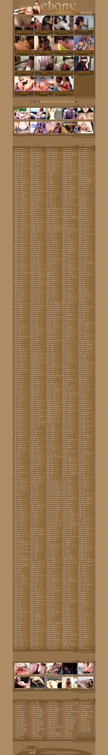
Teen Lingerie (83, 451)
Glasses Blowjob (52, 311)
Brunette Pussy (36, 296)
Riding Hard (82, 174)
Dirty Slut (34, 557)
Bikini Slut (18, 594)
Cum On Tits (34, 497)
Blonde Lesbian (36, 199)
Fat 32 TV (52, 729)
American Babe (19, 292)
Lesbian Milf (67, 156)
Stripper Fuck (83, 350)
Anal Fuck (18, 315)
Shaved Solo (82, 226)
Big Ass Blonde (20, 515)
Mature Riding (67, 288)
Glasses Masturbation (54, 317)
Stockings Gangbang (85, 344)
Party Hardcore (68, 480)
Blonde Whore (35, 220)
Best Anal (18, 495)
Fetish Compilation (53, 216)
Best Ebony (18, 501)
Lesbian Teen (67, 195)
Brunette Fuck (35, 280)
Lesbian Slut (67, 181)
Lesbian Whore (67, 203)
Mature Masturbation (69, 276)
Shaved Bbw (82, 205)
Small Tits (82, 288)
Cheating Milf (35, 364)
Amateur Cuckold (20, 201)
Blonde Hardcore (36, 197)
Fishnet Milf (51, 251)
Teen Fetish (82, 433)
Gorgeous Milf (51, 329)
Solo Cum (81, 302)
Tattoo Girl (82, 385)
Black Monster (19, 633)
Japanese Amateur (52, 526)
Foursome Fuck (51, 261)
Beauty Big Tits (20, 480)
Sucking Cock (83, 367)
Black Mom (18, 631)
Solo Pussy (82, 313)
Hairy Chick (50, 356)
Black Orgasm (19, 635)
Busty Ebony (34, 334)
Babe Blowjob (19, 414)
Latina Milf (50, 592)
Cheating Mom (35, 365)
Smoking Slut (83, 300)
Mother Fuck (66, 408)
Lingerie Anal (67, 210)
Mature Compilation (69, 249)
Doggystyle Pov (36, 567)
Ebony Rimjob (35, 645)
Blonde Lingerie (36, 201)
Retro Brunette (84, 152)
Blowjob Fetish (36, 224)
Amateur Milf (19, 232)
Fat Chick (50, 187)
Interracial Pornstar (54, 521)
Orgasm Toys (66, 453)
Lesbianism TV (69, 719)
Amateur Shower (20, 251)
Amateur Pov (18, 245)
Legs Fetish (50, 616)
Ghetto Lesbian (52, 294)
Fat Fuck (49, 189)
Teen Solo (82, 474)
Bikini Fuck (18, 592)
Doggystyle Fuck (36, 565)
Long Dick (66, 220)
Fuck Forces (69, 133)
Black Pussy (18, 647)
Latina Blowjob (52, 575)
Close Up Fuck (35, 420)
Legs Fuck (50, 618)
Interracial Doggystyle (54, 497)
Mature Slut (66, 290)
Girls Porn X (85, 721)
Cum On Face (34, 492)
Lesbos (67, 731)
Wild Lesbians (83, 604)
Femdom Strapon (52, 214)
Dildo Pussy (34, 540)
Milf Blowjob (67, 311)
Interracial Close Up (54, 490)
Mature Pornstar (68, 284)
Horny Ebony (50, 435)
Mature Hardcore (68, 267)
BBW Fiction (52, 717)
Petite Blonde (67, 488)
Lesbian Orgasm (68, 162)
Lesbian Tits (67, 199)
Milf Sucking (67, 358)
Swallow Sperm (83, 379)
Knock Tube (36, 707)
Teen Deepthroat (84, 422)
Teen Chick (82, 410)
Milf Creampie (67, 315)
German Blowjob (52, 280)
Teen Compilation (84, 412)
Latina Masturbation (53, 590)
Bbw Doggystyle (20, 435)
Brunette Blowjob (36, 269)
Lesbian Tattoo (68, 193)
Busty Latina (35, 338)
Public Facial (67, 577)
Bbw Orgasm (18, 453)
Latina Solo (50, 606)
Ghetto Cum (50, 292)
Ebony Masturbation (37, 629)
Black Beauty (19, 606)
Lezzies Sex (68, 735)
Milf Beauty (66, 307)
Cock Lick (34, 429)
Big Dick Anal (19, 555)
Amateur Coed (19, 191)
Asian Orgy (18, 379)
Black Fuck (18, 619)
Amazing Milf (19, 288)
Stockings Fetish (84, 342)
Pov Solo (65, 554)
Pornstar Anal (67, 509)
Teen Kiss (82, 449)
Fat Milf (49, 197)
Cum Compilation (36, 482)
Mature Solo (66, 292)
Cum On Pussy (35, 495)
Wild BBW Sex (85, 715)
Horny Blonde (51, 428)
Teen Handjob (83, 447)
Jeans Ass (50, 542)
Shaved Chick (83, 214)
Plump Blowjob (67, 503)
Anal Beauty (18, 300)
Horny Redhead (51, 449)
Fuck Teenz (68, 707)
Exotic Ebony (51, 160)
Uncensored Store (54, 674)
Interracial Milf (52, 511)
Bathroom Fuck (19, 426)
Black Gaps (36, 727)
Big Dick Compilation (22, 559)
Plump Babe (66, 501)
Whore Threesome (84, 588)
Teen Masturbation (85, 453)
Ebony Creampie (36, 602)
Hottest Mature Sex (71, 717)
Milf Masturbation (69, 334)
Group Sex (50, 342)
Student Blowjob (84, 352)
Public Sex (66, 583)
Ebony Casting (35, 594)
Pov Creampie (67, 542)
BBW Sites (52, 723)
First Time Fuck (52, 245)
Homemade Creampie (53, 406)
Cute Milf (34, 524)
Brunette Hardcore (37, 282)
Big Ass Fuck (19, 523)
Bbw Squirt (18, 464)
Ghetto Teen (50, 298)
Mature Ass (66, 236)
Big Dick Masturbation (22, 565)
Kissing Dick (51, 569)
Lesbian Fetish (52, 645)
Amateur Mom (18, 234)
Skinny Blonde (83, 251)
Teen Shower (82, 470)
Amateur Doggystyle (21, 210)
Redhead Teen (67, 643)
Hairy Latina (51, 362)
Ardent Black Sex (38, 723)
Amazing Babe (19, 280)
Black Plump (18, 639)
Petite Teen (66, 495)
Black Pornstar (20, 641)
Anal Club (18, 302)
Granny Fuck (50, 333)
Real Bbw (65, 606)
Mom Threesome (67, 387)
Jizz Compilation (52, 546)
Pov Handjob (66, 544)
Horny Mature (51, 439)
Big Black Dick (20, 534)
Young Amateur (83, 616)
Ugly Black (82, 524)
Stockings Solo (84, 346)
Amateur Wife (19, 278)
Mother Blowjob (68, 404)
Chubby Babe (34, 379)
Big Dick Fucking (20, 563)
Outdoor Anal (67, 457)
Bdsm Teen (18, 476)
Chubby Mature (35, 391)
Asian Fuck (18, 362)
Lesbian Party (67, 168)
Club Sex (33, 428)
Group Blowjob (51, 336)
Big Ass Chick (19, 519)
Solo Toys (82, 317)
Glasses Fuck (51, 315)
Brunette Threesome (37, 305)
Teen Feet (82, 431)
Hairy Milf (50, 369)
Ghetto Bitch (51, 288)
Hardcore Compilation (54, 389)
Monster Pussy (67, 398)
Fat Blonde (50, 183)
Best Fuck (18, 503)
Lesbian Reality (68, 176)
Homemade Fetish (52, 410)
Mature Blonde (67, 243)
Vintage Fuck (83, 544)
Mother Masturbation (69, 410)
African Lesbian (20, 162)
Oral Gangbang (67, 447)
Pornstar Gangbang (69, 523)
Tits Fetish (82, 521)
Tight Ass (82, 511)
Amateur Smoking (20, 253)
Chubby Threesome (36, 400)
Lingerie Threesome (69, 216)
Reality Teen (67, 621)
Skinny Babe (82, 247)
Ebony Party (34, 641)
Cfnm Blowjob (35, 356)
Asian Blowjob (19, 350)
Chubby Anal (34, 377)
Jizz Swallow (51, 552)
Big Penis (18, 571)
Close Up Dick (35, 418)
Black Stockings (36, 156)
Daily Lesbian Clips (55, 727)
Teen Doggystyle (84, 426)
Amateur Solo (19, 255)
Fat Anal (49, 176)
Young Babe (82, 621)
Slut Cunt (82, 280)
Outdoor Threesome (69, 472)
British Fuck (35, 257)
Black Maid (18, 625)
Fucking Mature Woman (72, 704)
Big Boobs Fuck (20, 536)
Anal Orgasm (18, 319)
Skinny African (84, 241)
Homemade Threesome (53, 422)
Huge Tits (50, 476)
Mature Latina (67, 271)
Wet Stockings (83, 573)
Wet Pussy (82, 571)
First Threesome (52, 241)
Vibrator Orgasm (84, 534)
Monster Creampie (68, 395)
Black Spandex (35, 152)
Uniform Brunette (84, 528)
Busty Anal (34, 319)
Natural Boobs (67, 420)
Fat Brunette (51, 185)
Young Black (82, 625)
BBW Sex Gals (53, 719)
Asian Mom (18, 375)
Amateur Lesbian (20, 230)
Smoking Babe (83, 290)
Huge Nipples (51, 472)
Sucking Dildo (83, 371)
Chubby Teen (34, 398)
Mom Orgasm (66, 381)
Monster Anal (67, 389)
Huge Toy (49, 478)
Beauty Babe (18, 478)
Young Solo (82, 645)
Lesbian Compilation (53, 633)
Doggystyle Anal (36, 563)
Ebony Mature (35, 631)
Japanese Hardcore (53, 536)
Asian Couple (19, 354)
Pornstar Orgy (67, 528)
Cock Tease (34, 433)
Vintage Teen (83, 557)
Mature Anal (66, 234)
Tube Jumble (38, 674)
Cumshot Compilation (37, 505)
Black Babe (18, 602)
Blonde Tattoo (35, 216)
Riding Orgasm (83, 176)
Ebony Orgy (34, 639)
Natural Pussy (67, 424)
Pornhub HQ (54, 133)
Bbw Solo (17, 462)
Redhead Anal (67, 623)
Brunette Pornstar (37, 292)
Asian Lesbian (19, 367)
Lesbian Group (51, 649)
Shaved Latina (83, 218)
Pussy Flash (66, 588)
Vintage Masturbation (86, 548)
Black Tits (34, 166)
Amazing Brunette (20, 282)
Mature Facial (67, 253)
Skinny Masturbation (85, 263)
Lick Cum (65, 207)
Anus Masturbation (21, 336)
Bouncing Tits (35, 241)
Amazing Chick (19, 284)
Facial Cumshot (52, 168)
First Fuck (50, 238)
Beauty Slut (18, 493)
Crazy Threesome (36, 476)
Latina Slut (50, 604)
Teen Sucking (83, 482)
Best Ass (17, 497)
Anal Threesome (20, 331)
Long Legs (66, 222)
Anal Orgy (18, 321)
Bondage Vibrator (36, 232)
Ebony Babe (34, 585)
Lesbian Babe (51, 625)
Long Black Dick (68, 218)
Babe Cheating (19, 418)
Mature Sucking (68, 296)
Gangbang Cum (51, 274)
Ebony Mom (34, 635)
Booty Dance (34, 238)
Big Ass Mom (18, 528)
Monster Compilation (69, 393)
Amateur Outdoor (20, 243)
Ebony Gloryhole (36, 618)
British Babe (35, 255)
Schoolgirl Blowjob (85, 179)
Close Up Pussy (36, 426)
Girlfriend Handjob (53, 307)
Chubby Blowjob (36, 383)
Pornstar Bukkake (68, 515)
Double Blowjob (36, 571)
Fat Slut (49, 203)
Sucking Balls (83, 360)
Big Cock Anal (19, 540)
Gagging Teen (51, 272)
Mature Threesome (68, 298)
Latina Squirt (51, 608)
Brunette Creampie (37, 274)
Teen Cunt (82, 418)
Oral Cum (65, 443)
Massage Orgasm (68, 228)
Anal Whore (18, 334)
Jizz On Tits (51, 550)
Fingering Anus (52, 224)
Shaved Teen (82, 228)
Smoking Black (83, 292)
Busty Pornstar (36, 346)
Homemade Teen (51, 420)
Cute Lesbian (35, 523)
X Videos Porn (85, 725)
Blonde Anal (34, 177)
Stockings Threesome (85, 348)
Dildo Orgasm (35, 538)
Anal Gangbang (19, 317)
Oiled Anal (66, 433)
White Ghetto (83, 575)
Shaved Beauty (83, 207)
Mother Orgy (66, 414)
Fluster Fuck (22, 133)
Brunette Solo (35, 300)
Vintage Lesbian (84, 546)
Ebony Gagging (35, 614)
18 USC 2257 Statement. (59, 754)
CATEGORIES (66, 101)
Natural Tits (67, 428)
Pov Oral (65, 548)
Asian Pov (18, 383)
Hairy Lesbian (51, 364)
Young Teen (82, 647)
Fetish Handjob (52, 220)
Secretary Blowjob (85, 181)
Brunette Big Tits (37, 265)
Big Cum (17, 554)
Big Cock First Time (21, 548)
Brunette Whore (36, 307)
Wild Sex (81, 608)
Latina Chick (51, 577)
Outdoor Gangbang (68, 464)
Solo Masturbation (85, 307)
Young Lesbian (83, 641)
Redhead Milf (67, 637)
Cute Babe (34, 513)
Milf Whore (66, 365)
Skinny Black (83, 249)
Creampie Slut (35, 480)
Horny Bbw (50, 426)
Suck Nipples (83, 356)
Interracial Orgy (52, 517)
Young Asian (82, 619)
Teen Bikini (82, 402)
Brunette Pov (35, 294)
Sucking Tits (83, 375)
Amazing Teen (19, 290)
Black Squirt (35, 154)
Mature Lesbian (68, 272)
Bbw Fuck (17, 439)
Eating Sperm (35, 579)
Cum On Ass (34, 490)
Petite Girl (66, 492)
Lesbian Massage (68, 152)
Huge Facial (50, 470)
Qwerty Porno (22, 674)
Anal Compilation (20, 303)
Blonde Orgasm (35, 207)
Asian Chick (18, 352)
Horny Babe (50, 424)
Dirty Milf (34, 555)
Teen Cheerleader (84, 408)
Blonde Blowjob (36, 185)
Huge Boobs (50, 460)
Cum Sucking (34, 499)
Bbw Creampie (19, 433)
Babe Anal (18, 412)
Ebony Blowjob (35, 590)
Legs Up (49, 619)
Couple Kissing (36, 462)
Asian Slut (18, 389)
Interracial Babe (52, 482)
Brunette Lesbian (36, 284)
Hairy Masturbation (53, 365)
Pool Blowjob (67, 507)
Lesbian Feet (51, 643)
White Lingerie (84, 577)
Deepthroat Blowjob (37, 530)
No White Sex (53, 715)
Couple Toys (34, 468)
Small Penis (82, 286)
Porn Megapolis (86, 707)
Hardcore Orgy (51, 397)
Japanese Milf (51, 538)
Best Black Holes (38, 725)
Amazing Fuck (19, 286)
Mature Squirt (67, 294)
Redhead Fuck (67, 631)
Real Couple (66, 614)
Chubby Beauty (35, 381)
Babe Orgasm (18, 422)
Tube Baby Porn (38, 721)
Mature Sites (85, 704)
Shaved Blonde (83, 210)
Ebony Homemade (36, 619)
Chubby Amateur (36, 375)
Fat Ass (49, 177)
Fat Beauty (50, 181)
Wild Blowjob (83, 602)
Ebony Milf (34, 633)
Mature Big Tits (68, 241)
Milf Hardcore (67, 331)
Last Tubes (38, 133)
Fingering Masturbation (54, 228)
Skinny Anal (82, 245)
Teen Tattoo (82, 486)
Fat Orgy (49, 201)
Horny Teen (50, 451)
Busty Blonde (35, 327)
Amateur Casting (20, 183)
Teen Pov (81, 464)
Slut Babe (82, 278)
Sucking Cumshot (84, 369)
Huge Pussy (50, 474)
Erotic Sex (50, 158)
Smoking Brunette (84, 296)
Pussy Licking (67, 594)
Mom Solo (65, 383)
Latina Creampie (52, 579)
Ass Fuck (17, 402)
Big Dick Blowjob (20, 557)
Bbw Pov (17, 459)
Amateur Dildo (19, 208)
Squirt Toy (82, 338)
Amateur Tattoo (20, 269)
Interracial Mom (52, 513)
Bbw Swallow (18, 468)
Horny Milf (50, 441)
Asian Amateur (19, 338)
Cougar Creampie (36, 447)
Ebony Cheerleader (37, 596)
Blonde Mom (34, 205)
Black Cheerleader (21, 612)
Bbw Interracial (20, 441)
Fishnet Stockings (53, 253)
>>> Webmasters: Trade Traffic (48, 750)
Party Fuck (66, 478)
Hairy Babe (50, 350)
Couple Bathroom (36, 457)
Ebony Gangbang (36, 616)
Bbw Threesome (19, 472)
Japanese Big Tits (53, 530)
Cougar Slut (34, 453)
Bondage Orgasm (36, 230)
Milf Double (66, 321)
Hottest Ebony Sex (55, 709)
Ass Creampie (19, 397)
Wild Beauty (82, 598)
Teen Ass (81, 393)
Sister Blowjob (84, 238)
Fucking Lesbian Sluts (56, 735)
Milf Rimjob (66, 346)
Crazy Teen (34, 474)
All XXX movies (22, 119)
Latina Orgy (50, 598)
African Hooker (20, 160)
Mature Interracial (69, 269)
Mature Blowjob (68, 245)
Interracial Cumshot (53, 493)
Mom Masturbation (68, 379)
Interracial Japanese (54, 507)
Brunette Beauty (36, 263)
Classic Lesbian (36, 406)
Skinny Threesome (84, 274)
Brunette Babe (35, 261)
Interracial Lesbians (54, 509)
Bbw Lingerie (19, 447)
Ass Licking (18, 404)
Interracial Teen (52, 523)
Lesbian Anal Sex (52, 621)
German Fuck (50, 282)
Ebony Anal (34, 583)
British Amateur (36, 253)
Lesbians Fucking (68, 205)
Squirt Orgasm (83, 336)
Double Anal (34, 569)
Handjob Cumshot (52, 377)
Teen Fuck (82, 439)
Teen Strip (82, 480)
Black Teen (34, 162)
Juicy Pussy (50, 554)
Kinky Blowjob (51, 557)
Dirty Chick (34, 552)
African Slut (19, 164)
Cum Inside (34, 488)
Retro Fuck (82, 154)
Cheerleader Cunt (36, 371)
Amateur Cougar (20, 195)
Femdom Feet (50, 210)
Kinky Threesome (52, 567)
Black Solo (34, 150)
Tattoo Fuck (82, 383)
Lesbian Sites (69, 723)
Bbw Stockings (19, 466)
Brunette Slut (35, 298)
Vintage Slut (83, 555)
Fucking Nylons (70, 705)
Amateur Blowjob (20, 179)
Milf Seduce (66, 348)
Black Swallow (35, 158)
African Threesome (21, 168)
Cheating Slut (35, 367)
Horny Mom (50, 443)
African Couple (20, 154)
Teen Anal (82, 391)
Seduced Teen (83, 183)
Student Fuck (83, 354)
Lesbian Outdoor (68, 166)
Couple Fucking (36, 460)
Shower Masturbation (85, 234)
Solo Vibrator (83, 319)
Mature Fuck (66, 259)
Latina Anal (50, 571)
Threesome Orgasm (84, 503)
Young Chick (82, 631)
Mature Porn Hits (70, 738)
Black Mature (19, 627)
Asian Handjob (19, 364)
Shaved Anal (82, 201)
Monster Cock (67, 391)
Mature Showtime (86, 702)
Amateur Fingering (21, 214)
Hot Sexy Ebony (54, 707)
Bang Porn (69, 119)
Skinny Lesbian (84, 261)
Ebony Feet (34, 608)
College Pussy (35, 441)
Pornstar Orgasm (68, 526)
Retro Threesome (84, 162)
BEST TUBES (35, 101)
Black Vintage (35, 170)
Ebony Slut (34, 647)
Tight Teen (82, 517)
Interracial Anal (52, 480)
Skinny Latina (83, 259)
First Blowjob (51, 236)
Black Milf (18, 629)
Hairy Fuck (50, 360)
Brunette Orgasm (36, 290)
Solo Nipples (83, 309)
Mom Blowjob (66, 369)
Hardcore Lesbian (52, 391)
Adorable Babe (19, 148)
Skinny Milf (82, 265)
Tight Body (82, 513)
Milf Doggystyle (68, 319)
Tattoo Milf (82, 387)
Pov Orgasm (66, 550)
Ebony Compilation (37, 600)
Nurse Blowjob (67, 429)
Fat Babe (49, 179)
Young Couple (83, 633)
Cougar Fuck (34, 449)
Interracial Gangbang (54, 505)
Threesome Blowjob (85, 497)
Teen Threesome (84, 488)
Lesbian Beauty (52, 629)
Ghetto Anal (50, 286)
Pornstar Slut (67, 532)
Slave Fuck (82, 276)
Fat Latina (50, 191)
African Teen (19, 166)
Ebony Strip (50, 148)
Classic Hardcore (36, 404)
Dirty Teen (34, 559)
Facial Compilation (53, 166)
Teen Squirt (82, 476)
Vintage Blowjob (84, 542)
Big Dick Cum (19, 561)
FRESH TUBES (45, 101)
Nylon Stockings (68, 431)
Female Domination (53, 208)
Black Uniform (35, 168)
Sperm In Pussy (84, 327)
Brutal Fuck (34, 313)
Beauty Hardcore (20, 486)
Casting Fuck (35, 352)
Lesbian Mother (68, 160)
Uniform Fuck (83, 530)
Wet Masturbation (84, 565)
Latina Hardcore (52, 587)
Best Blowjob (19, 499)
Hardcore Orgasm (52, 395)
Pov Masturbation (68, 546)
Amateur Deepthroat (21, 207)
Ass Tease (18, 406)
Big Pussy (18, 573)
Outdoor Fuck (67, 462)
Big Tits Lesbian (20, 583)
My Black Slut (53, 713)
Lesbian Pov (66, 172)
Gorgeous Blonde (52, 323)
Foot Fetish (50, 255)
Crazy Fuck (34, 470)
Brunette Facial (36, 278)
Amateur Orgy (19, 241)
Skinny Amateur (84, 243)
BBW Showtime (53, 721)
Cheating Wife (35, 369)
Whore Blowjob (83, 581)
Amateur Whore (19, 276)
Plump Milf (66, 505)
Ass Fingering (19, 398)
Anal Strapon (19, 327)
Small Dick (82, 284)
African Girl (19, 158)
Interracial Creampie (54, 492)
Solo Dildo (82, 303)
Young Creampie (84, 635)
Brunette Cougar (36, 272)
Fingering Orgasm (52, 230)
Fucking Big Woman (55, 733)
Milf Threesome (68, 362)
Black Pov (18, 643)
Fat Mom (49, 199)
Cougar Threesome (36, 455)
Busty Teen (34, 348)
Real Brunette (67, 610)
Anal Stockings (20, 325)
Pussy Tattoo (67, 602)
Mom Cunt (65, 373)
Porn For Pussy (86, 723)
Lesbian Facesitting (53, 641)
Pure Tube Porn (38, 711)
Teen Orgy (82, 457)
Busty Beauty (35, 325)
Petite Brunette (68, 490)
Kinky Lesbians (52, 561)
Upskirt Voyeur (84, 532)
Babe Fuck (18, 420)
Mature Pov (66, 286)
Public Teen (66, 585)
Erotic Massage (52, 156)
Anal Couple (18, 305)
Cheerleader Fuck (36, 373)
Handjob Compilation (53, 375)
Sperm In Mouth (84, 325)
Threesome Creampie (85, 499)
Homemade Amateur (52, 402)
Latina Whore (51, 614)
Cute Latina (34, 521)
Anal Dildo (18, 309)
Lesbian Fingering (53, 647)
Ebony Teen (50, 150)
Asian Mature (19, 371)
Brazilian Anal (36, 245)
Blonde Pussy (35, 212)
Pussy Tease (66, 604)
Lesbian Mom (66, 158)
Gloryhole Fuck (52, 319)
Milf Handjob (67, 329)
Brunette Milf (35, 286)
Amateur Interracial (21, 226)
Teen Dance (82, 420)
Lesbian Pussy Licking (70, 174)
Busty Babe (34, 323)
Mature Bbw (66, 238)
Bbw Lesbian (18, 445)
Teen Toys (82, 492)
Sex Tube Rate (37, 715)
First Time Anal (52, 243)
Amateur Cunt (19, 205)
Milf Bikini (66, 309)
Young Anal (82, 618)
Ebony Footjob (35, 610)
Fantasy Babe (51, 170)
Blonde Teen (34, 218)
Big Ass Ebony (19, 521)
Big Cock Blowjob (20, 542)
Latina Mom (50, 594)
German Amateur (52, 276)
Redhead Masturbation (70, 635)
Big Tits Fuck (19, 581)
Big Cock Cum (19, 546)
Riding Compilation (85, 166)
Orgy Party (66, 455)
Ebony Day (36, 735)
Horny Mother (51, 445)
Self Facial (82, 185)
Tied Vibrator (83, 505)
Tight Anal (82, 507)
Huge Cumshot (51, 464)
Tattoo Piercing (84, 389)
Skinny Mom (82, 267)
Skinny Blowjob (84, 253)
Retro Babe (66, 647)
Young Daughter (84, 637)
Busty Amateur (35, 317)
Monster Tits (67, 400)
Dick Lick (34, 536)
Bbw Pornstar (19, 457)
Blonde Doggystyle (37, 191)
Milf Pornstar (67, 342)
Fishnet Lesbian (52, 249)
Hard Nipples (51, 383)
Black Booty (18, 610)
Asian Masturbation (21, 369)
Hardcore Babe (51, 385)
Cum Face (33, 486)
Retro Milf (82, 158)
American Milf (19, 296)
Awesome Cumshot (20, 410)
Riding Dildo (83, 172)
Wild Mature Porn (86, 717)
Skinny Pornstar (84, 269)
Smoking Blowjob (84, 294)
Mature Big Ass (68, 239)
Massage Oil (66, 226)
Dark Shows (36, 731)
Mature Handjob (68, 265)
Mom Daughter (67, 375)
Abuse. (67, 754)
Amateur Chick (19, 189)
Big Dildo (18, 567)
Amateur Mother (20, 236)
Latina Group (51, 585)
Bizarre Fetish (20, 596)
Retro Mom (82, 160)
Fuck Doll (50, 269)
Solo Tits (82, 315)
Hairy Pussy (50, 371)
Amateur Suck (19, 263)
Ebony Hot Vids (38, 738)
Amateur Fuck (19, 216)
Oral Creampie (67, 441)
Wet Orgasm (82, 567)
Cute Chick (34, 519)
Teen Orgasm (82, 455)
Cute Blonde (34, 515)
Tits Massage (83, 523)
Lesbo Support (69, 729)
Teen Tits (82, 490)
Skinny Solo (82, 271)
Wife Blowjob (83, 592)
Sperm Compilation (85, 323)
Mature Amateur (68, 232)
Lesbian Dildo (51, 637)
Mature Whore (67, 303)
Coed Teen (34, 435)
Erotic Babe (50, 154)
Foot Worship (51, 257)
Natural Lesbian (68, 422)
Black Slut (34, 148)
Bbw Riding (18, 460)
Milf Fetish (66, 323)
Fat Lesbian (50, 193)
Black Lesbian (19, 623)
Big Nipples (18, 569)
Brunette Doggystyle (37, 276)
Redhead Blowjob (68, 627)
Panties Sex (66, 476)
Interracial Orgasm (53, 515)
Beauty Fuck (18, 484)
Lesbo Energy (69, 725)
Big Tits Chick (20, 577)
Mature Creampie (68, 251)
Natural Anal (67, 418)
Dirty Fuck (34, 554)
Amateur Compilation (21, 193)
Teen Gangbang (83, 441)
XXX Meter (84, 719)
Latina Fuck (50, 583)
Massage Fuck (67, 224)
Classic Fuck (35, 402)
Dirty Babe (34, 546)
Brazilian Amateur (37, 243)
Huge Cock (50, 462)
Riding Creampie (84, 168)
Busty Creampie (36, 333)
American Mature (20, 294)
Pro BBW (83, 709)
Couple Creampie (36, 459)
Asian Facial (19, 358)
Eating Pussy (35, 577)
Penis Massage (67, 482)
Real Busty (66, 612)
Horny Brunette (52, 429)
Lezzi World (68, 736)
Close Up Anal (35, 412)
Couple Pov (34, 466)
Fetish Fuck (50, 218)
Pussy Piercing (68, 598)
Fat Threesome (51, 207)
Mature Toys (66, 300)
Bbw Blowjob (18, 429)
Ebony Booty (34, 592)
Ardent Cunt (54, 119)
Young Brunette (84, 629)
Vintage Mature (84, 550)
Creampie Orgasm (36, 478)
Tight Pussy (82, 515)
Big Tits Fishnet (20, 579)
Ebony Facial (35, 606)
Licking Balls (67, 208)
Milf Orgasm (66, 336)
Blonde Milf (34, 203)
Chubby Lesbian (36, 389)
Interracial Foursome (54, 501)
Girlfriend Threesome (54, 309)
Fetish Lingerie (52, 222)
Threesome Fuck (84, 501)
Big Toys (17, 587)
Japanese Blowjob (52, 532)
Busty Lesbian (35, 340)
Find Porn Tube (86, 729)
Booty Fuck (34, 239)
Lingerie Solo (67, 212)
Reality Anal (67, 619)
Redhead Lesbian (68, 633)
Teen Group (82, 445)
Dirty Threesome (36, 561)
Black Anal (18, 598)
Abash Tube (54, 688)
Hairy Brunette (52, 354)
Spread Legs (82, 333)
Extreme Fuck (51, 164)
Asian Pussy (18, 385)
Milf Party (66, 340)
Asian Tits (18, 395)
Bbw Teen (17, 470)
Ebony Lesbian (35, 627)
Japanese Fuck (51, 534)
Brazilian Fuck (36, 249)
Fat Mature (50, 195)
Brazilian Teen (36, 251)
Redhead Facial (68, 629)
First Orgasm (51, 239)
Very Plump (84, 713)
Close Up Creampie (37, 416)
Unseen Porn (69, 674)
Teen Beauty (82, 398)
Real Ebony (66, 616)
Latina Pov (50, 602)
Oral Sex (65, 449)
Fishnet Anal (51, 247)
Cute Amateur (35, 511)
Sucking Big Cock (84, 362)
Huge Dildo (50, 466)
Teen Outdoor (83, 459)
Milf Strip (66, 356)
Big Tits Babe (19, 575)
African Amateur (20, 150)
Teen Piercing (83, 462)
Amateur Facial (20, 212)
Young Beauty (83, 623)
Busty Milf (34, 342)
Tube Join (38, 119)
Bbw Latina (18, 443)
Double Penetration (37, 575)
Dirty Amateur (35, 544)
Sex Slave (82, 193)
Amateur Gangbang (20, 218)
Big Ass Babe (19, 511)
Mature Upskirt (68, 302)
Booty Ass (34, 234)
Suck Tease (82, 358)
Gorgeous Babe (51, 321)
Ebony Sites (52, 705)
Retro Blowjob (83, 150)
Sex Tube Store (38, 717)
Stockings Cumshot (85, 340)
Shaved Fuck (82, 216)
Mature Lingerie (68, 274)
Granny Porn (68, 709)
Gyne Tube (36, 705)
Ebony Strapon (35, 649)
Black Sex (18, 649)
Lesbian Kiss (67, 148)
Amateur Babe (19, 174)
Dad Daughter (35, 528)
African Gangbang (20, 156)
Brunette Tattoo (36, 302)
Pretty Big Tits (68, 561)
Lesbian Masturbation (70, 154)
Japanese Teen (51, 540)
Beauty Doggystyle (21, 482)
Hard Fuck (50, 381)
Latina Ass (50, 573)
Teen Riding (82, 468)
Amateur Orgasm (20, 239)
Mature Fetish (67, 257)
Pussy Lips (66, 596)
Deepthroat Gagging (37, 534)
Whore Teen (82, 587)
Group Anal (50, 334)
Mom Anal (65, 367)
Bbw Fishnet (18, 437)
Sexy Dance (82, 197)
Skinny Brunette (84, 255)
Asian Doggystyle (20, 356)
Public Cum (66, 575)
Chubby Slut (34, 397)
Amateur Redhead (20, 247)
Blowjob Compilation (37, 222)
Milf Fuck (66, 325)
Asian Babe (18, 344)
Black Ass (18, 600)
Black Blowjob (19, 608)
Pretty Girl (66, 567)
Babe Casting (19, 416)
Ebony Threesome (52, 152)
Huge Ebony (50, 468)
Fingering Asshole (53, 226)
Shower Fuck (82, 232)
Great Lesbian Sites (71, 711)
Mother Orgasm (67, 412)
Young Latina (83, 639)
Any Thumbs (85, 688)
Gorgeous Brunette (53, 325)
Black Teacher (35, 160)
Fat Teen (49, 205)
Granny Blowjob (52, 331)
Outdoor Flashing (68, 460)
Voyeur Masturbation (85, 561)
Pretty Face (66, 565)
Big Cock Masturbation (22, 552)
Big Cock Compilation (22, 544)
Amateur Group (19, 220)
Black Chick (18, 614)
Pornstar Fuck (67, 521)
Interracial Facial (53, 499)
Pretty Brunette (68, 563)
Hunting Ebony (53, 711)
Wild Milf (82, 606)
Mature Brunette (68, 247)
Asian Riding (19, 387)
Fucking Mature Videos (72, 702)
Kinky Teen (50, 565)
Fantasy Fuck (51, 172)
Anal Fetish (18, 311)
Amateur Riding (20, 249)
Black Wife (34, 174)
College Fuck (35, 437)
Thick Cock (82, 495)
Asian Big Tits (20, 348)
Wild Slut (82, 610)
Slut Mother (82, 282)
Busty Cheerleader (37, 331)
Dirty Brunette (36, 550)
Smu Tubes (36, 719)
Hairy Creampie (52, 358)
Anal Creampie (19, 307)
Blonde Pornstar (36, 208)
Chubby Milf (34, 393)
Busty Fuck (34, 336)
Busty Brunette (36, 329)
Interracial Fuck (52, 503)
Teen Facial (82, 429)
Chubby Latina (35, 387)
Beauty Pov (18, 492)
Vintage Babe (83, 538)
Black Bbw (18, 604)
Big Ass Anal (19, 507)
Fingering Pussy (52, 232)
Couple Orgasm (35, 464)
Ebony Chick (34, 598)
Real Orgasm (66, 618)
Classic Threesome (37, 410)
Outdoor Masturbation (70, 468)
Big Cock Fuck (19, 550)
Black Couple (19, 616)
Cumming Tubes (53, 725)
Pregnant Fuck (67, 559)
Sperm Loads (82, 331)
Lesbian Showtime (70, 721)
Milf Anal (66, 305)
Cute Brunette (35, 517)
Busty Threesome (36, 350)
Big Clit (17, 538)
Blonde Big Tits (36, 183)
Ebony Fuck (34, 612)
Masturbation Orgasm (69, 230)
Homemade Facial (52, 408)
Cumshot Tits (35, 509)
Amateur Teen (19, 271)
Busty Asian (34, 321)
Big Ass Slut (19, 530)
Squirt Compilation (85, 334)
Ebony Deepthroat (36, 604)
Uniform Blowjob (84, 526)
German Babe (50, 278)
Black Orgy (18, 637)
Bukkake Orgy (35, 315)
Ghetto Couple (51, 290)
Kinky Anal (50, 555)
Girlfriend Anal (52, 302)
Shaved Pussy (83, 224)
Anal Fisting (19, 313)
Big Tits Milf (19, 585)
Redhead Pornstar (68, 639)
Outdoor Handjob (68, 466)
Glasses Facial (52, 313)
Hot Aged (67, 713)
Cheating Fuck (35, 360)
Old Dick (65, 437)
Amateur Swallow (20, 265)
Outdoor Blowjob (68, 459)
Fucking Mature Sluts (56, 738)
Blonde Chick (35, 187)
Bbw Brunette (19, 431)
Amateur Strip (19, 261)
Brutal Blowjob (36, 311)
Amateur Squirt (20, 257)
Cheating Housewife (37, 362)
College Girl (35, 439)
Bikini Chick (19, 590)
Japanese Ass (51, 528)
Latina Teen (50, 610)
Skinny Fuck (82, 257)
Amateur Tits (19, 274)
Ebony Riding (35, 643)
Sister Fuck (82, 239)
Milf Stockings (68, 354)
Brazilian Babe (36, 247)
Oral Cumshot (67, 445)
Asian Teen (18, 393)
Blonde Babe (34, 179)
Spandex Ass (82, 321)
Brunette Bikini (36, 267)
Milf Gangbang (67, 327)
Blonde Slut (34, 214)
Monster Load (67, 397)
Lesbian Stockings (69, 187)
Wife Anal (82, 590)
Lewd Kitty (68, 733)
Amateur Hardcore (20, 224)
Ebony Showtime (54, 704)
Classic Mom (34, 408)
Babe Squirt (18, 424)
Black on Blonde (36, 176)
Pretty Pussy (67, 569)
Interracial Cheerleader (55, 488)
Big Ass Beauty (20, 513)
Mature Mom (66, 278)
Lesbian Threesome (69, 197)
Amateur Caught (20, 185)
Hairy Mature (51, 367)
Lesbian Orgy (67, 164)
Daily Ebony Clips (39, 729)
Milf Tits (66, 364)
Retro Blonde (83, 148)
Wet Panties (82, 569)
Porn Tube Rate (38, 709)
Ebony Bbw (34, 587)
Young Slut (82, 643)
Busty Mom (34, 344)
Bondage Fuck (35, 228)
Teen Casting (83, 406)
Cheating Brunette (37, 358)
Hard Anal (50, 379)
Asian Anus (18, 342)
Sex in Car (82, 195)
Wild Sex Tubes (22, 688)
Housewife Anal (52, 455)
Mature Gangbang (68, 261)
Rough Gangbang (84, 177)
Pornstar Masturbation (70, 524)
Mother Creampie (68, 406)
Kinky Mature (51, 563)
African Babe (19, 152)
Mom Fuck (65, 377)
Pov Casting (66, 540)
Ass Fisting (18, 400)
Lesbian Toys (67, 201)
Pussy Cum (66, 587)
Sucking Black (83, 365)
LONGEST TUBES (55, 101)
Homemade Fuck (51, 412)
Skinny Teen (82, 272)
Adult (69, 688)
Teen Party (82, 460)
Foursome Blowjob (52, 259)
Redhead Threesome (69, 645)
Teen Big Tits (83, 400)
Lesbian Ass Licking (53, 623)
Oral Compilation (68, 439)
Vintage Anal (83, 536)
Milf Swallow (67, 360)
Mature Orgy (66, 282)
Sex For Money (83, 189)
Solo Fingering (84, 305)
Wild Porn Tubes (85, 674)
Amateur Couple (20, 197)
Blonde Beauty (35, 181)
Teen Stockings (84, 478)
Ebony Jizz (34, 623)
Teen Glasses (83, 443)
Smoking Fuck (83, 298)
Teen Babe (82, 395)
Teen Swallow (83, 484)
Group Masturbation (53, 340)
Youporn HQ (38, 688)
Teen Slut (82, 472)
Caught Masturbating (37, 354)
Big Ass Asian (19, 509)
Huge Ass (49, 459)
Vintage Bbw (82, 540)
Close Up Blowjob (36, 414)
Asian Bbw (18, 346)
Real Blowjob (67, 608)
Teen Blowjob (83, 404)
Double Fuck (34, 573)
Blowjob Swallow (36, 226)
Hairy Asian (50, 348)
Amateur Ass (18, 172)
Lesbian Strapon (68, 189)
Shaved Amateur (84, 199)
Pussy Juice (66, 592)
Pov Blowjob (66, 538)
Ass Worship (18, 408)
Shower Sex (82, 236)
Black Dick (18, 618)
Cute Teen (34, 526)
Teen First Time (84, 437)
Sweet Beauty (83, 381)
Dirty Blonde (35, 548)
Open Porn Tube (86, 731)
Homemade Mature (52, 416)
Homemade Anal (51, 404)
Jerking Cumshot (52, 544)
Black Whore (34, 172)
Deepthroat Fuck (36, 532)
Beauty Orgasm (19, 488)
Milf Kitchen (67, 333)
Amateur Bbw (18, 176)
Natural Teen (67, 426)
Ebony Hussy (52, 702)
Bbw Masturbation (20, 449)
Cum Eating (34, 484)
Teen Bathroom (83, 397)
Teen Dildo (82, 424)
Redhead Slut (67, 641)
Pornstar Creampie (69, 519)
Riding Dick (82, 170)
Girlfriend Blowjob (53, 303)
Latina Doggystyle (53, 581)
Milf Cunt (66, 317)
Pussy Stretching (68, 600)
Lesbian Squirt (68, 185)
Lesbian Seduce (68, 177)
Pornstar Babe (67, 511)
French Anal (50, 265)
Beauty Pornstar (20, 490)
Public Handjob (68, 579)
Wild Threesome (84, 614)
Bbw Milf (17, 451)
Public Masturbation (69, 581)
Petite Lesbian (68, 493)
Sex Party (82, 191)
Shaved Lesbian (84, 220)
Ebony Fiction (37, 736)
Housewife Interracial (54, 457)
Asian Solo (18, 391)
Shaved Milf (82, 222)
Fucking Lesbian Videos (56, 736)
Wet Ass (81, 563)
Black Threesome (36, 164)
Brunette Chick (36, 271)
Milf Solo (66, 350)
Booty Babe (34, 236)
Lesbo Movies (69, 727)
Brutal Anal (34, 309)
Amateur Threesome (21, 272)
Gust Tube (36, 704)
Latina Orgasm (51, 596)
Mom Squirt (66, 385)
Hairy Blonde (51, 352)
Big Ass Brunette (20, 517)
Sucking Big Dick (84, 364)
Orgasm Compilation (69, 451)
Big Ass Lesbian (20, 524)
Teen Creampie (83, 414)
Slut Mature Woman (87, 711)
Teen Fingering (84, 435)
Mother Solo (66, 416)
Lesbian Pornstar (68, 170)
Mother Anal (66, 402)
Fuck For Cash (51, 271)
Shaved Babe (82, 203)
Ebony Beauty (35, 588)
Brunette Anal (35, 259)
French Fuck (50, 267)
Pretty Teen (66, 571)
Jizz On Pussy (51, 548)
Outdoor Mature (68, 470)
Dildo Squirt (35, 542)
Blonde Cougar (35, 189)
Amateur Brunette (20, 181)
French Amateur (52, 263)
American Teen (19, 298)
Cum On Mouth (35, 493)
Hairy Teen (50, 373)
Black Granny (19, 621)
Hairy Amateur (51, 344)
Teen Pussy (82, 466)
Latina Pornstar (52, 600)
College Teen (35, 443)
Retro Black (66, 649)
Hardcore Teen (51, 400)
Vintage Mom (82, 554)
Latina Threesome (52, 612)
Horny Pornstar (52, 447)
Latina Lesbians (52, 588)
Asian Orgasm (19, 377)
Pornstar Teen (67, 534)
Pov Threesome (67, 555)
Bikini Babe (18, 588)
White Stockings (84, 579)
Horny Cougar (51, 433)
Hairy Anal (50, 346)
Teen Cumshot (83, 416)
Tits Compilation (84, 519)
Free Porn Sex (85, 727)
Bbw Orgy (17, 455)
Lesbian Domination (53, 639)
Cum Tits (33, 503)
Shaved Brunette (84, 212)
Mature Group (67, 263)
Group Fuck (50, 338)
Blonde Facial (35, 193)
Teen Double (82, 428)
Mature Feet (66, 255)
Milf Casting (67, 313)
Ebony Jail (34, 621)
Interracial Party (53, 519)
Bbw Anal (17, 428)
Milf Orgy (66, 338)
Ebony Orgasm (35, 637)
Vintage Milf (83, 552)
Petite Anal (66, 486)
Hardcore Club (51, 387)
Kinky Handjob (51, 559)
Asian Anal (18, 340)
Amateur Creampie (20, 199)
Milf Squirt (66, 352)
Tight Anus (82, 509)
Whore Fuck (82, 583)
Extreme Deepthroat (53, 162)
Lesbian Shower (68, 179)
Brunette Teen (35, 303)
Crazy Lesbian (35, 472)
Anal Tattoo (18, 329)
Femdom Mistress (52, 212)
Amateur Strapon (20, 259)
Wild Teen (82, 612)
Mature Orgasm (67, 280)
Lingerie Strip (68, 214)
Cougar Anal (34, 445)
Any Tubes (36, 702)
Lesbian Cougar (52, 635)
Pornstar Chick (68, 517)
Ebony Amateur (35, 581)
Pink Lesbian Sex (86, 705)
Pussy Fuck (66, 590)
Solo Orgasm (82, 311)
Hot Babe (49, 453)
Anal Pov (17, 323)
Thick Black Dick (84, 493)
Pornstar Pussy (68, 530)
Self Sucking (83, 187)
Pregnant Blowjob (68, 557)
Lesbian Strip (67, 191)
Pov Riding (66, 552)
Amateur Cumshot (20, 203)
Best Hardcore (19, 505)
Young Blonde (83, 627)
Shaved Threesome (84, 230)
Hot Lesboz (68, 715)
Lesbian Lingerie (68, 150)
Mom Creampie (67, 371)
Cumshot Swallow (36, 507)
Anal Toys (18, 333)
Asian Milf (18, 373)
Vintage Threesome (85, 559)
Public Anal (66, 573)
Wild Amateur (83, 594)
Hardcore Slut (51, 398)
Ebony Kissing (35, 625)
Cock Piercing (35, 431)
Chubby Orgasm (35, 395)
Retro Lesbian (83, 156)
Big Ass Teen (19, 532)
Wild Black (82, 600)
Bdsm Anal (18, 474)
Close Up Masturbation (38, 422)
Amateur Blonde (20, 177)
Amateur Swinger (20, 267)
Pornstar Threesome (69, 536)
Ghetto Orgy (50, 296)
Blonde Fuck (34, 195)
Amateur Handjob (20, 222)
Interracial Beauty (53, 484)
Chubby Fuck (34, 385)
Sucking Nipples (84, 373)
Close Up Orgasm (36, 424)
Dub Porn (85, 119)
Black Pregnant (20, 645)
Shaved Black (83, 208)
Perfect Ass (66, 484)
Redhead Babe (67, 625)
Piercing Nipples (68, 499)
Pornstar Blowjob (68, 513)
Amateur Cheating (20, 187)
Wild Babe (82, 596)
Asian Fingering (20, 360)
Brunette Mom (35, 288)
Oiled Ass (66, 435)
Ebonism (35, 733)
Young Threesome (84, 649)
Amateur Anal (19, 170)
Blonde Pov (34, 210)
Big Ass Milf (19, 526)
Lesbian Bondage (52, 631)
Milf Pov (65, 344)
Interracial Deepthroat (54, 495)
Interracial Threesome (54, 524)
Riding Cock (82, 164)
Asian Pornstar (20, 381)
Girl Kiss (50, 300)
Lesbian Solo (67, 183)
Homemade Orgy (51, 418)
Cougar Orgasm (35, 451)
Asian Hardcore (20, 365)
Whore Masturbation (85, 585)
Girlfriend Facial (53, 305)
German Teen (50, 284)
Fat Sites (52, 731)
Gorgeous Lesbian (52, 327)
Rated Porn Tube (38, 713)
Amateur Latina (20, 228)
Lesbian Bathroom (52, 627)
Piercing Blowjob (68, 497)
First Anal (50, 234)
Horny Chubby (51, 431)
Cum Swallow (34, 501)
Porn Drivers (85, 133)
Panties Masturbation (70, 474)
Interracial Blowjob (53, 486)
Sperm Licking (83, 329)
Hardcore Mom (51, 393)
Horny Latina (51, 437)
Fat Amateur (50, 174)
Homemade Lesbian (52, 414)
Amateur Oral (19, 238)
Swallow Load (83, 377)
